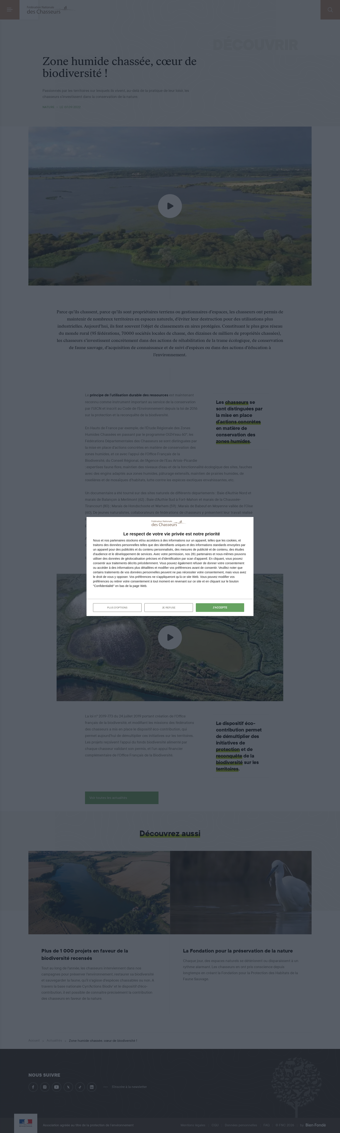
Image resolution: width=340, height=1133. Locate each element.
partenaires (117, 540)
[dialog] (170, 566)
